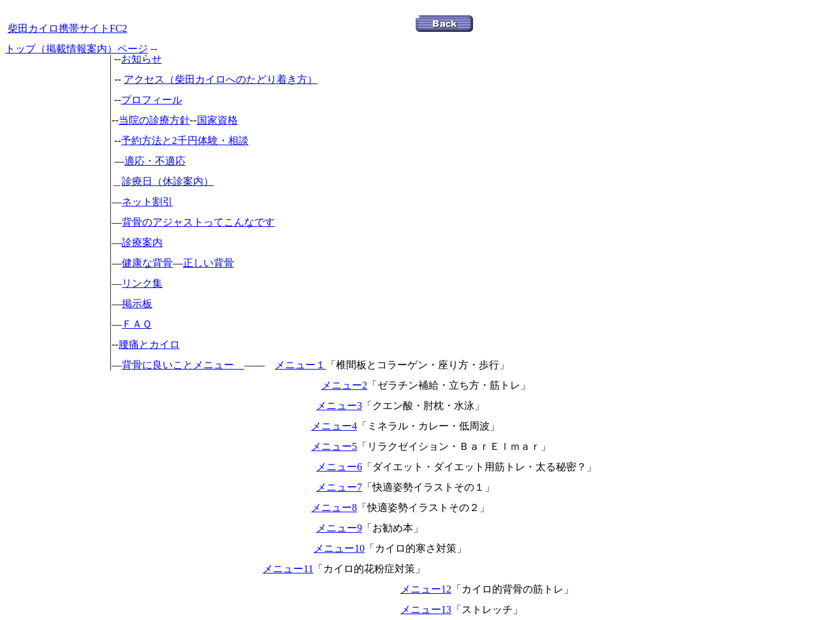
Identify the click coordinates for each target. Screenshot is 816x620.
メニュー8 (334, 507)
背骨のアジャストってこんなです (198, 222)
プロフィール (151, 99)
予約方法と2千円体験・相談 (185, 140)
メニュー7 (339, 487)
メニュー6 (339, 466)
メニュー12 (425, 589)
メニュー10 (339, 548)
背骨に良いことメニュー (178, 364)
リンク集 (142, 283)
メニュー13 (425, 609)
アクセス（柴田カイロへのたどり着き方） (220, 79)
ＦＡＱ (137, 324)
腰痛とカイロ (149, 344)
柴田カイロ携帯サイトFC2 (67, 28)
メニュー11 (288, 568)
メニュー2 (344, 385)
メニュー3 (339, 405)
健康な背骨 (147, 262)
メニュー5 (334, 446)
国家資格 (217, 120)
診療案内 (142, 242)
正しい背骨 (208, 262)
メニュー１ (300, 364)
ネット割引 (147, 201)
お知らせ (141, 59)
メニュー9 (339, 528)
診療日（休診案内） (168, 181)
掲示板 (137, 303)
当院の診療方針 (154, 120)
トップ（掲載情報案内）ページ (76, 48)
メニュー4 (334, 426)
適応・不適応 (155, 160)
